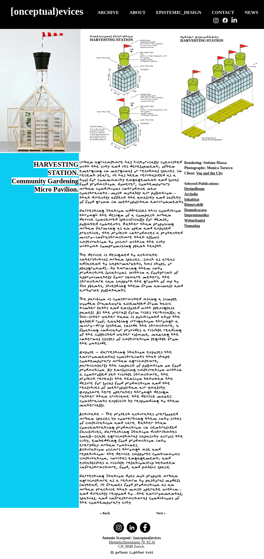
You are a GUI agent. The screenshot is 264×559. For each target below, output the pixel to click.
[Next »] (161, 513)
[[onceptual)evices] (47, 11)
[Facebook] (225, 20)
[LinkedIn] (234, 20)
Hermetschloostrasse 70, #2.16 (132, 542)
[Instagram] (215, 20)
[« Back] (105, 513)
